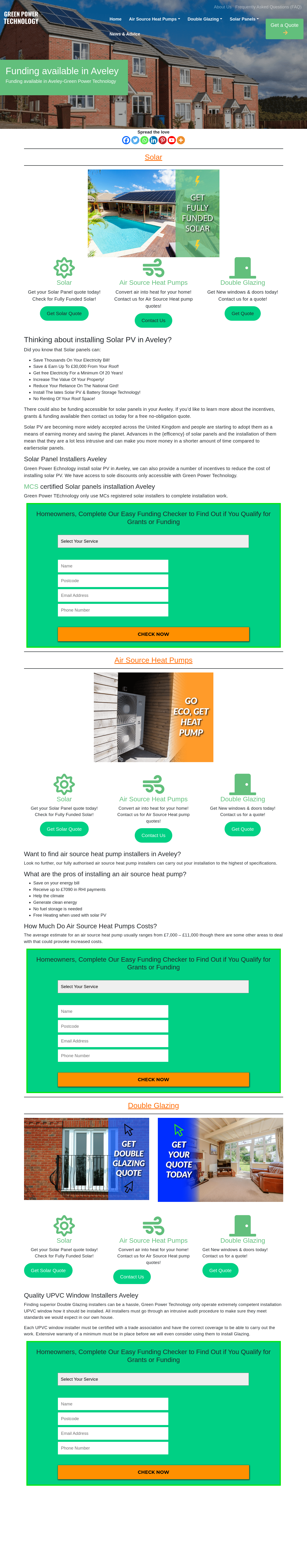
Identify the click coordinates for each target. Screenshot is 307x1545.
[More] (181, 140)
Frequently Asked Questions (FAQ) (268, 6)
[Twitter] (135, 140)
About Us (223, 6)
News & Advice (124, 34)
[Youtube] (172, 140)
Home (115, 19)
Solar (64, 282)
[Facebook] (126, 140)
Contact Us (153, 320)
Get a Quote (285, 28)
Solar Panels (242, 19)
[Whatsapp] (144, 140)
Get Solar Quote (64, 313)
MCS (31, 486)
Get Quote (243, 313)
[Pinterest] (163, 140)
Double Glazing (203, 19)
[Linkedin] (153, 140)
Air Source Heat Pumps (152, 19)
